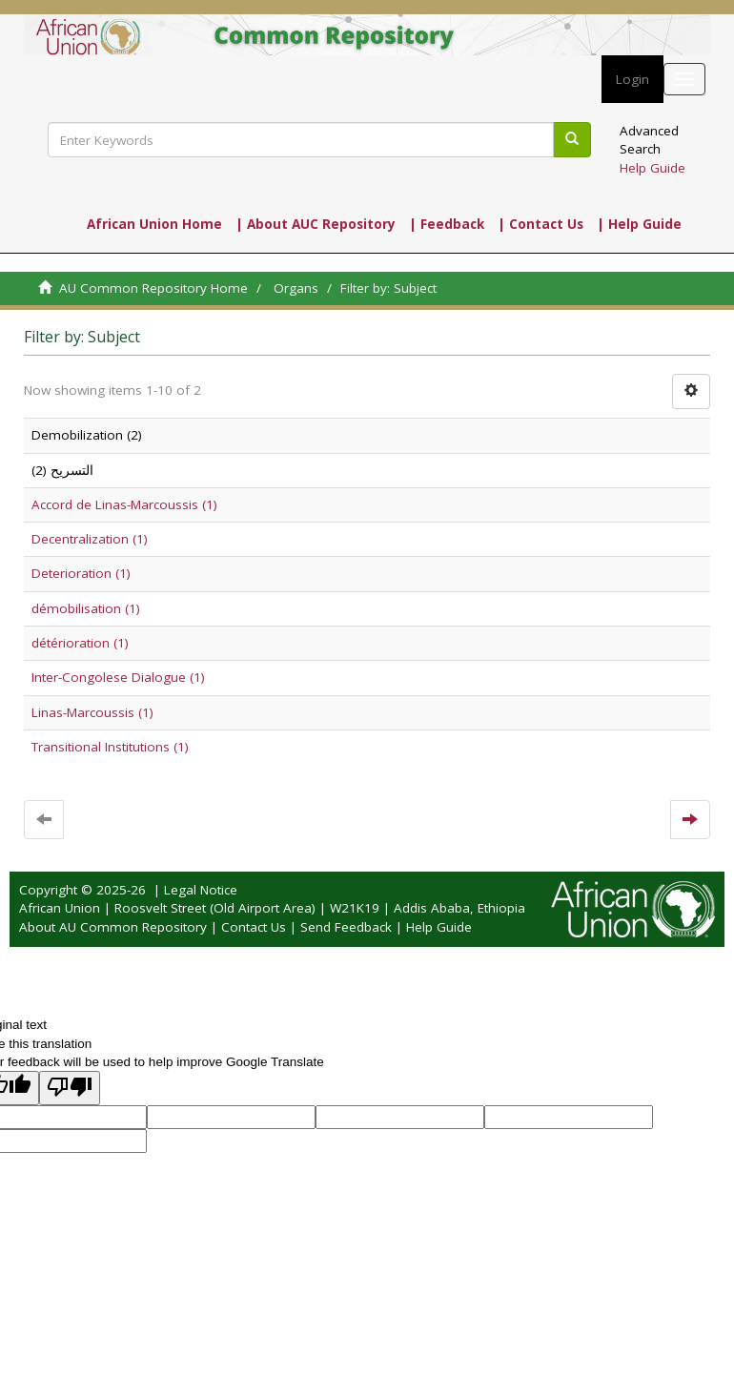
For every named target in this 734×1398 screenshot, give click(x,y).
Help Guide (652, 167)
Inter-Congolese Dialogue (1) (118, 677)
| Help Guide (639, 224)
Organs (296, 288)
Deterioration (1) (81, 573)
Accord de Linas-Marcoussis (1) (124, 504)
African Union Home (154, 224)
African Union (59, 907)
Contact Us (253, 926)
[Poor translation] (69, 1087)
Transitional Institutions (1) (110, 746)
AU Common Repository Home (153, 288)
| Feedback (446, 224)
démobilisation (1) (85, 608)
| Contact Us (540, 224)
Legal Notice (200, 889)
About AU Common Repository (113, 926)
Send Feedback (346, 926)
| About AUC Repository (315, 224)
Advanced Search (649, 139)
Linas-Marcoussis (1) (92, 712)
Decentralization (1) (89, 538)
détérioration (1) (80, 642)
